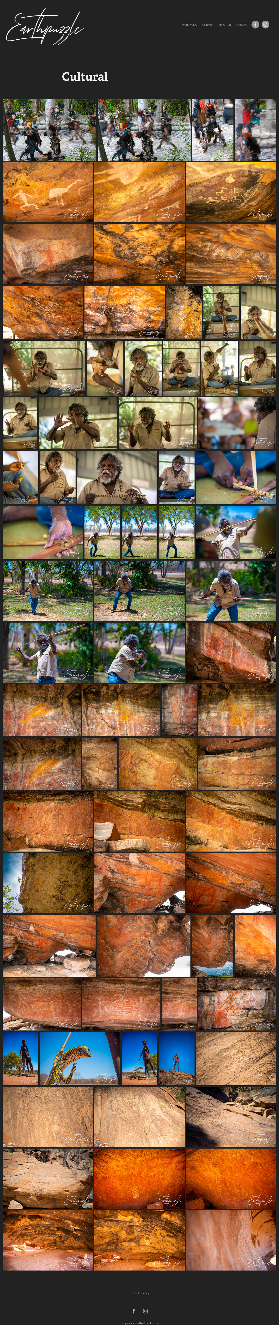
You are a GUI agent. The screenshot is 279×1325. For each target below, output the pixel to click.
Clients (207, 25)
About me (224, 25)
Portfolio (189, 25)
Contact (242, 25)
